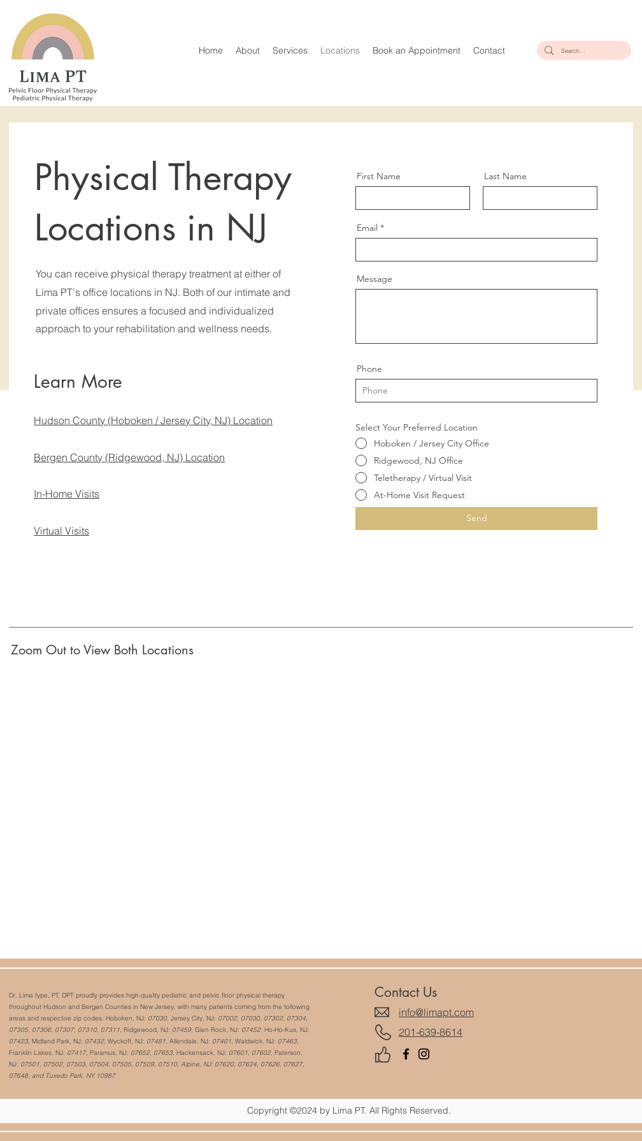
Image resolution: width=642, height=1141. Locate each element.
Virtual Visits (61, 530)
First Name (379, 176)
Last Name (505, 176)
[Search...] (582, 51)
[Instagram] (424, 1054)
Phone (369, 368)
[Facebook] (406, 1054)
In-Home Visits (66, 493)
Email (367, 227)
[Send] (476, 518)
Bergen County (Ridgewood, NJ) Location (129, 457)
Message (374, 278)
